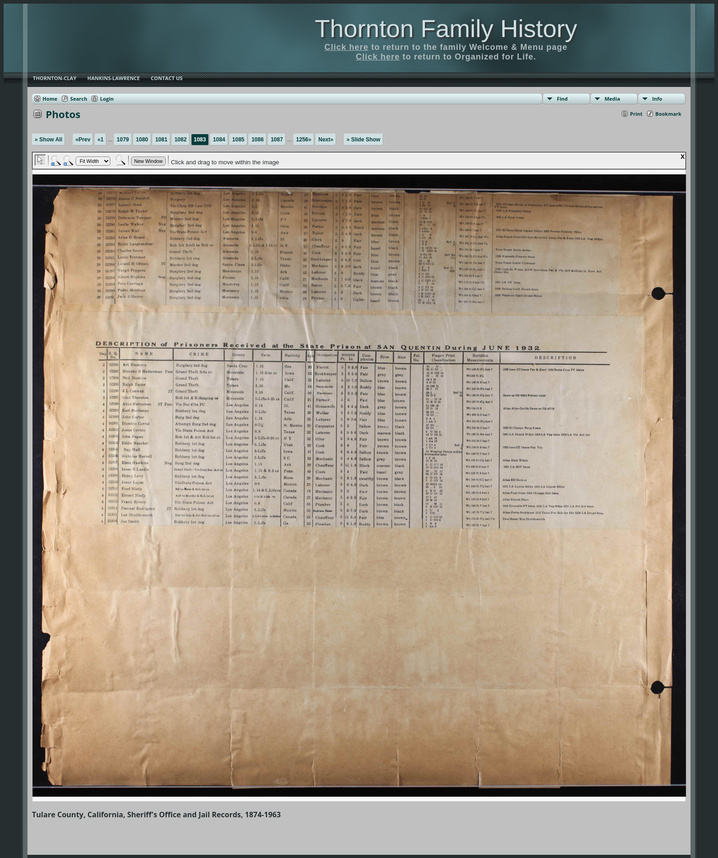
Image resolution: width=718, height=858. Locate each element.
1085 (238, 139)
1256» (303, 139)
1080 (142, 139)
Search (78, 98)
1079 (123, 139)
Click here (347, 47)
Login (107, 98)
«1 (100, 139)
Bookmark (668, 113)
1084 (219, 139)
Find (562, 98)
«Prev (83, 139)
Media (612, 98)
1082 (180, 139)
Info (657, 98)
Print (636, 113)
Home (50, 98)
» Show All (48, 139)
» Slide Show (364, 139)
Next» (325, 139)
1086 (257, 139)
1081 (161, 139)
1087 (277, 139)
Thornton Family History (446, 28)
